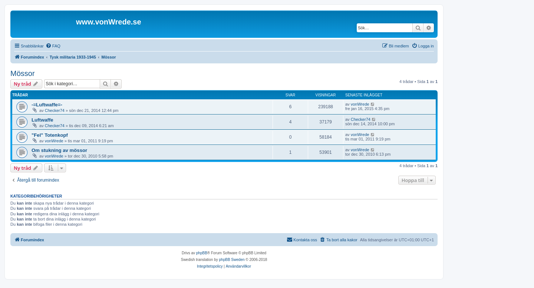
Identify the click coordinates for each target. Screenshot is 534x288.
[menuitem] (53, 46)
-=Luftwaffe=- (47, 104)
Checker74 (55, 110)
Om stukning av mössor (59, 150)
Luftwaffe (42, 120)
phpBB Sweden (232, 260)
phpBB (201, 253)
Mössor (22, 73)
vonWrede (360, 104)
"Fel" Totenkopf (50, 135)
